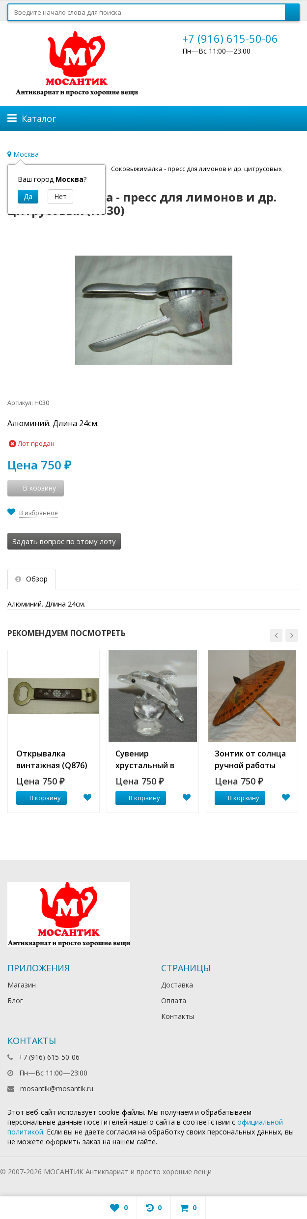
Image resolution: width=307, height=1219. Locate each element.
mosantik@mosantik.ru (56, 1088)
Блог (15, 1000)
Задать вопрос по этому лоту (64, 541)
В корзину (40, 797)
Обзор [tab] (31, 578)
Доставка (177, 984)
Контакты (177, 1016)
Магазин (21, 984)
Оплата (173, 1000)
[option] (53, 731)
